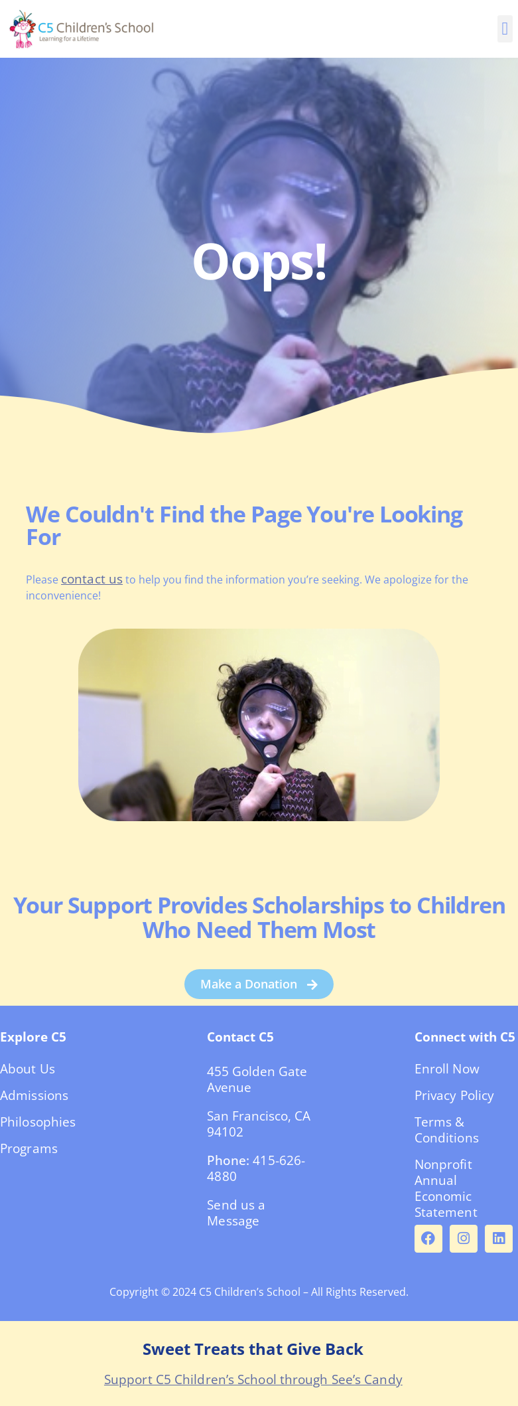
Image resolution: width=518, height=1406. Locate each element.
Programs (29, 1148)
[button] (505, 28)
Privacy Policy (454, 1095)
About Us (27, 1068)
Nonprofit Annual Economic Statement (446, 1188)
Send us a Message (236, 1212)
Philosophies (38, 1122)
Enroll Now (447, 1068)
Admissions (34, 1095)
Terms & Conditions (447, 1129)
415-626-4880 (256, 1168)
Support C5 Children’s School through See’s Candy (253, 1379)
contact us (92, 578)
